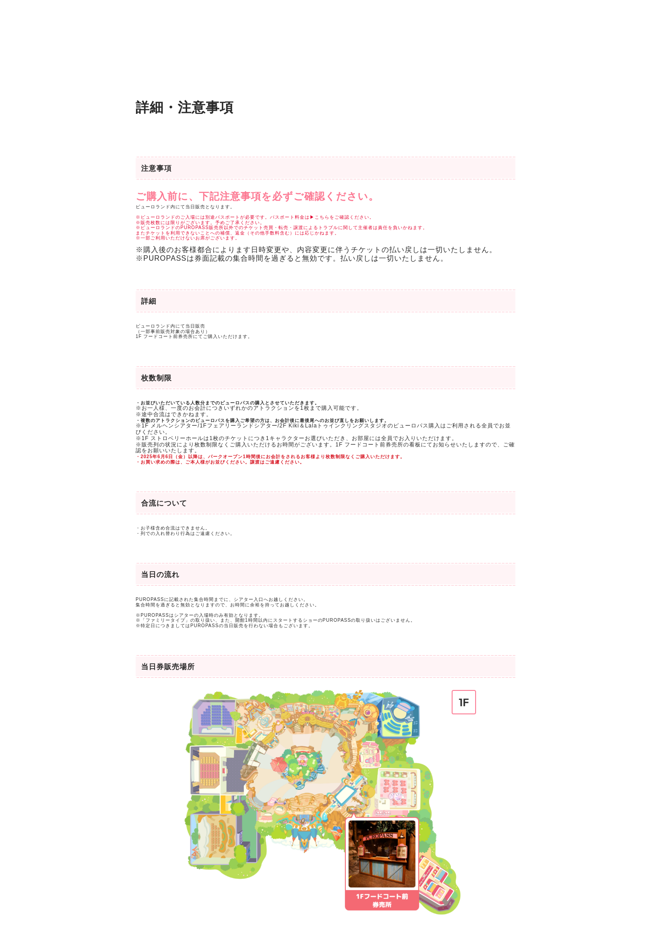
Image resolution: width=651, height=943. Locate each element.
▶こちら (320, 217)
